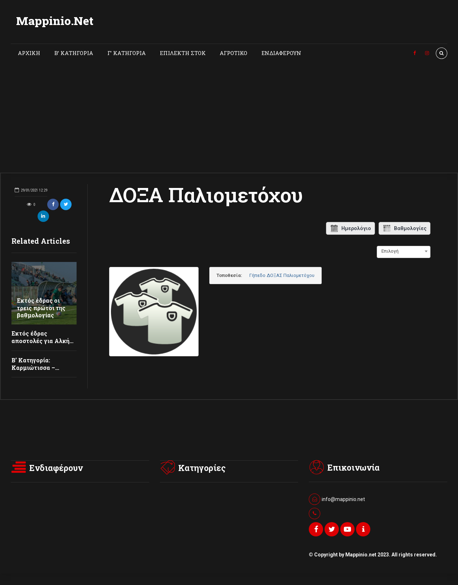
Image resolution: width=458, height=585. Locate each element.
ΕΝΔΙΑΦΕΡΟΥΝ (281, 52)
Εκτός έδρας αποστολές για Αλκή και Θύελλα (40, 340)
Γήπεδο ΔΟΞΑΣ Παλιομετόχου (282, 275)
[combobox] (403, 251)
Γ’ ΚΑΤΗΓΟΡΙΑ (126, 52)
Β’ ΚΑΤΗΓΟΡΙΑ (73, 52)
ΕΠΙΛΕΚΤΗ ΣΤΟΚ (183, 52)
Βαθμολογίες (405, 228)
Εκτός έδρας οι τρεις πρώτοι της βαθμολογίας (41, 308)
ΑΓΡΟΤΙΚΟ (233, 52)
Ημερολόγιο (350, 228)
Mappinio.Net (54, 20)
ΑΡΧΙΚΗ (29, 52)
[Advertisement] (229, 119)
